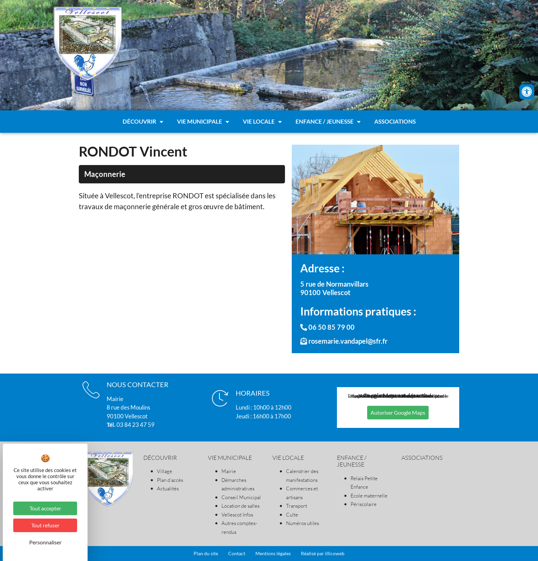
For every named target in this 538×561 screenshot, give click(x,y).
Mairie (228, 471)
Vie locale (262, 120)
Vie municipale (203, 120)
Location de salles (240, 506)
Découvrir (143, 120)
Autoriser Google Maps (398, 412)
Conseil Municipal (241, 497)
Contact (236, 553)
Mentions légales (273, 553)
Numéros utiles (302, 523)
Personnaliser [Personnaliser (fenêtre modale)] (45, 542)
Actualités (168, 488)
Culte (292, 514)
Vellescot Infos (237, 514)
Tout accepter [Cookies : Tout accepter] (45, 508)
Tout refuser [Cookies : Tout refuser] (45, 525)
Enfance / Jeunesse (328, 120)
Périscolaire (364, 504)
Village (164, 471)
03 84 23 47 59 (131, 424)
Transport (296, 506)
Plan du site (206, 553)
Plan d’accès (170, 480)
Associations (395, 120)
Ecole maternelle (369, 495)
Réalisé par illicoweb (322, 553)
